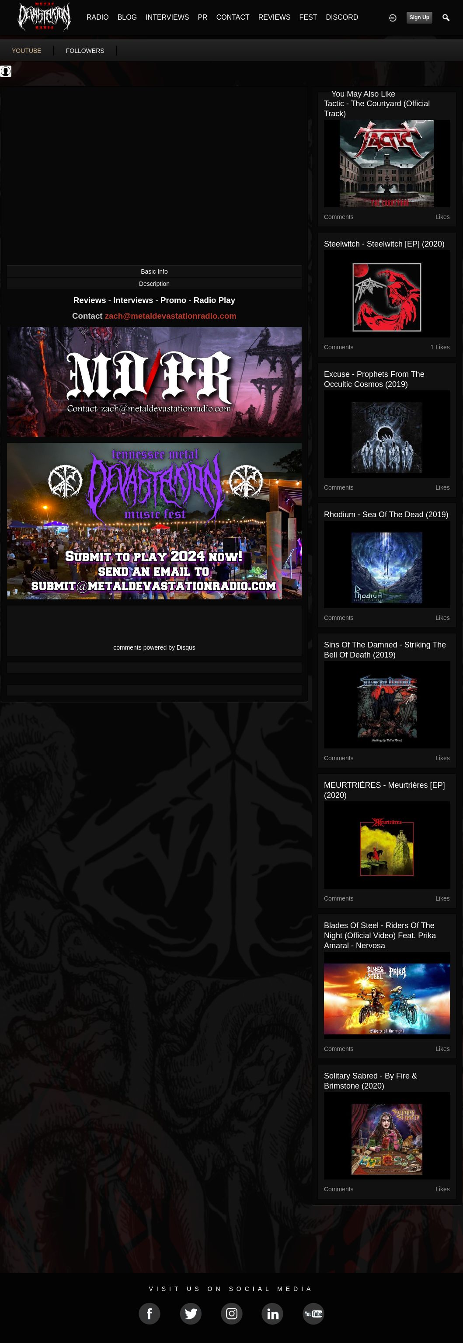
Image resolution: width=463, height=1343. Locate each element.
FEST (308, 17)
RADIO (98, 17)
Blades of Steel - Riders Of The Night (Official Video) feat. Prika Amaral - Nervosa (380, 935)
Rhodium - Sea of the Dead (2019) (386, 514)
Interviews (134, 300)
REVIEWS (274, 17)
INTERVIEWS (167, 17)
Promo (174, 300)
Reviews (90, 300)
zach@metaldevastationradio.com (171, 315)
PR (202, 17)
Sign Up (419, 17)
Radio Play (214, 300)
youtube (27, 50)
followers (85, 50)
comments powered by (154, 647)
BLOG (127, 17)
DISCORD (342, 17)
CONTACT (233, 17)
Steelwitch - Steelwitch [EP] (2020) (384, 244)
